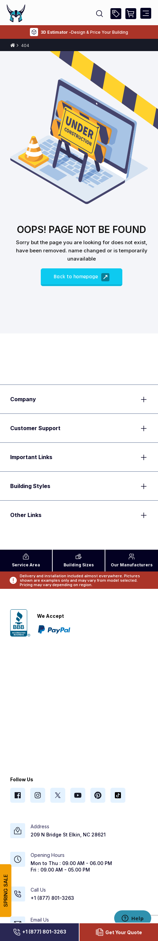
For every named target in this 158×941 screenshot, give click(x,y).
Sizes (79, 560)
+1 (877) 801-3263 (39, 932)
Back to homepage (81, 277)
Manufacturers (132, 560)
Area (26, 560)
